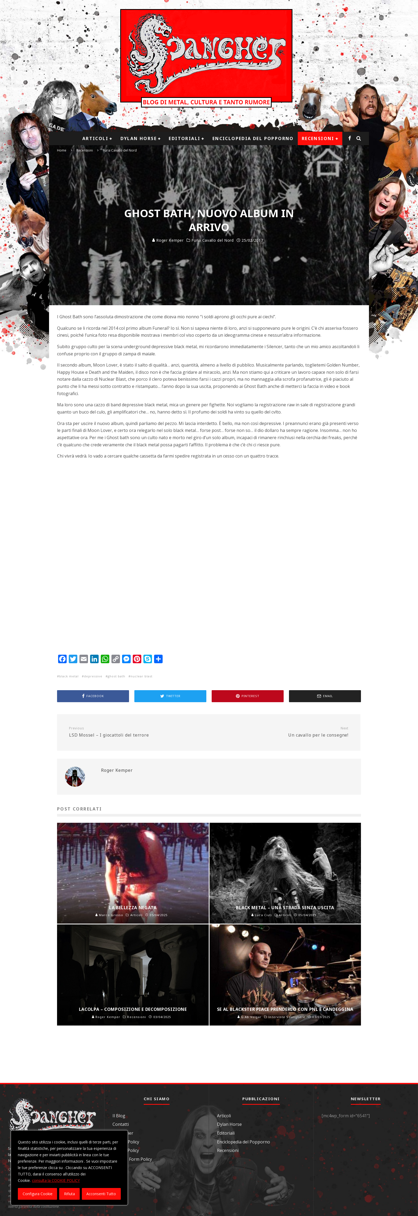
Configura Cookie (38, 1193)
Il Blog (118, 1116)
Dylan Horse (138, 138)
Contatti (120, 1124)
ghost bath (116, 676)
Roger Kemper (168, 240)
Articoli (95, 138)
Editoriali (184, 138)
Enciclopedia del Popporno (253, 138)
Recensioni (318, 138)
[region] (69, 1167)
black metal (69, 676)
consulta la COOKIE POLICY (56, 1180)
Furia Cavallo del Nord (212, 240)
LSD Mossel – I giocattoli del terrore (137, 732)
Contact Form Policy (132, 1159)
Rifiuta (69, 1193)
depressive (93, 676)
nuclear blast (141, 676)
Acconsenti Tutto (101, 1193)
